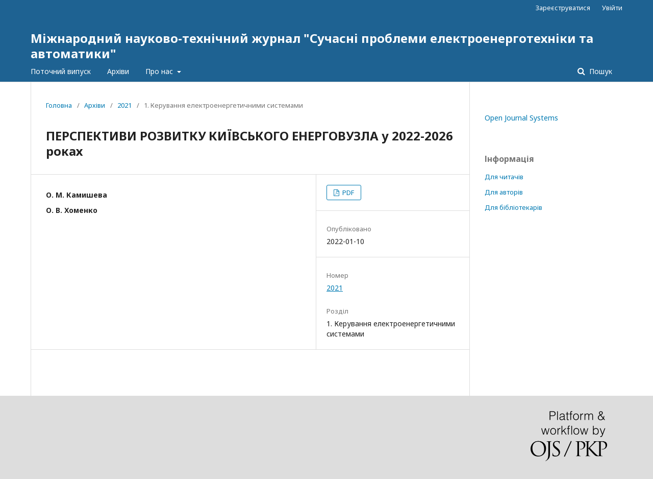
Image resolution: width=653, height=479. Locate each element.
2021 (124, 105)
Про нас (160, 71)
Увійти (612, 7)
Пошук (599, 71)
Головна (59, 105)
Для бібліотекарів (513, 207)
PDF (347, 192)
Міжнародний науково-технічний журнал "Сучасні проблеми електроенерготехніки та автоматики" (312, 46)
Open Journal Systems (521, 118)
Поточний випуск (61, 71)
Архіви (118, 71)
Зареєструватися (563, 7)
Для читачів (504, 176)
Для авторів (504, 192)
